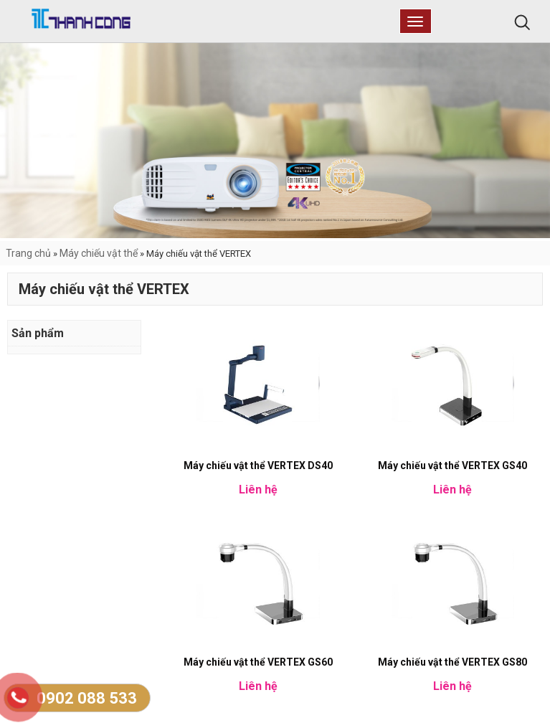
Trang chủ (28, 253)
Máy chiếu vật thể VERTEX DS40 (258, 465)
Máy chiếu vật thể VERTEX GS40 (452, 465)
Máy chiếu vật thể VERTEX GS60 (258, 662)
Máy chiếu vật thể (99, 253)
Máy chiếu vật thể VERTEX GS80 (452, 662)
